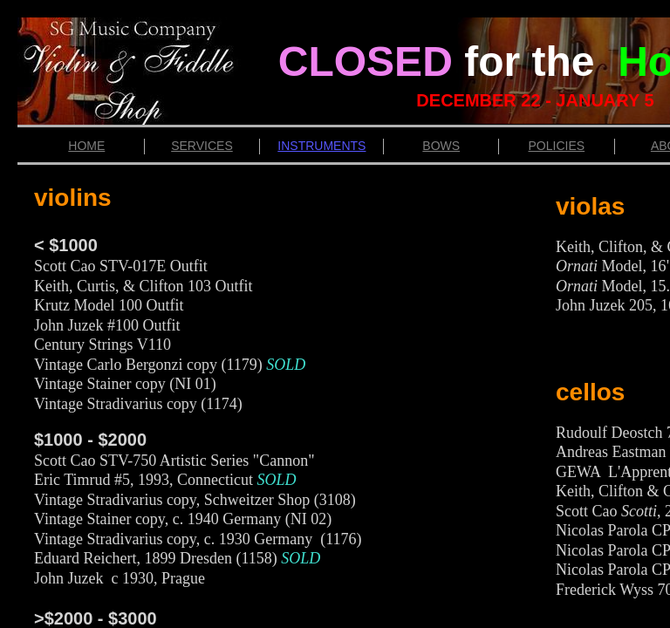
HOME (86, 146)
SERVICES (202, 146)
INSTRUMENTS (321, 146)
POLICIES (557, 146)
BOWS (441, 146)
